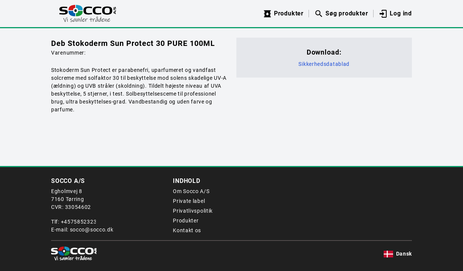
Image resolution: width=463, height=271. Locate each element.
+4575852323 (79, 222)
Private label (189, 201)
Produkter (185, 221)
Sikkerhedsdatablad (324, 64)
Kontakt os (187, 230)
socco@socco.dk (91, 230)
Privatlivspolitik (193, 211)
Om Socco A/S (191, 191)
